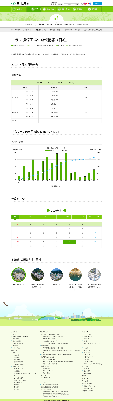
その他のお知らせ (46, 388)
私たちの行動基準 (18, 340)
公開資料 (16, 384)
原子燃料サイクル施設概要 (20, 336)
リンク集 (85, 380)
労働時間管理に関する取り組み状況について (55, 391)
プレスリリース (45, 379)
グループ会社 (16, 347)
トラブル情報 (68, 29)
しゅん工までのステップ (50, 340)
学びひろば (87, 352)
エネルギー (88, 354)
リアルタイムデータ (20, 368)
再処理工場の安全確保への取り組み (53, 347)
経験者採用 (87, 370)
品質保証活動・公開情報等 (20, 379)
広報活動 (79, 8)
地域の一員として (48, 367)
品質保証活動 (18, 382)
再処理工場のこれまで (49, 338)
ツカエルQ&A (89, 361)
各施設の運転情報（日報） (75, 44)
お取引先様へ (97, 3)
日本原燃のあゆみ (18, 342)
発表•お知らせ (66, 8)
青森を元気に (46, 372)
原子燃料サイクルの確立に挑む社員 (53, 336)
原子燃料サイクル (90, 356)
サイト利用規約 (87, 383)
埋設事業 (49, 23)
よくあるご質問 (18, 377)
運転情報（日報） (41, 29)
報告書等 (16, 386)
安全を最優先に (45, 345)
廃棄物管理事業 (69, 23)
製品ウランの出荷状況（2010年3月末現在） (41, 44)
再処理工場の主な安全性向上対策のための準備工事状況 (57, 354)
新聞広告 (86, 338)
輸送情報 (77, 29)
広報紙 (85, 340)
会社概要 (15, 333)
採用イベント (87, 372)
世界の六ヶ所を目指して (50, 363)
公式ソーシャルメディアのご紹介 (93, 363)
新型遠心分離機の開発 (49, 358)
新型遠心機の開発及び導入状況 (92, 29)
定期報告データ (18, 370)
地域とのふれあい (48, 370)
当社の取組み (51, 8)
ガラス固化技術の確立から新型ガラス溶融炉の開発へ (58, 361)
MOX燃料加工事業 (82, 23)
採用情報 (94, 8)
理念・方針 (16, 338)
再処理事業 (58, 23)
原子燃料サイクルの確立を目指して (51, 333)
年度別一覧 (61, 44)
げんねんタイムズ (46, 374)
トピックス (44, 382)
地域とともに (45, 365)
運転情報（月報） (55, 29)
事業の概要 (28, 23)
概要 (14, 352)
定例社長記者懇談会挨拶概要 (49, 386)
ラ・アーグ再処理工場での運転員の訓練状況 (55, 342)
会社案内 (19, 8)
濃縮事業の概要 (15, 29)
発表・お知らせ (45, 377)
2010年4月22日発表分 (19, 44)
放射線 (87, 358)
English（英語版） (88, 390)
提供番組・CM (88, 336)
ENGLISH (60, 4)
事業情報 (34, 8)
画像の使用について (89, 385)
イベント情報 (87, 333)
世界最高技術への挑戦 (47, 356)
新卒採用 (86, 368)
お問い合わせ (86, 377)
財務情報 (15, 345)
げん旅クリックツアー (90, 349)
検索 (77, 4)
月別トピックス (28, 29)
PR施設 (86, 347)
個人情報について (89, 387)
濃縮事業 (41, 23)
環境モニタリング (18, 366)
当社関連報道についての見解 (49, 384)
